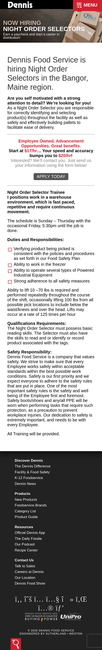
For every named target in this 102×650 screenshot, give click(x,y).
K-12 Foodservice (29, 478)
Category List (25, 511)
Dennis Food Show (30, 583)
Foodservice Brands (31, 505)
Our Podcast (25, 544)
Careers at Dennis (29, 572)
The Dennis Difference (33, 466)
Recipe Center (26, 550)
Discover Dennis (29, 461)
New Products (26, 500)
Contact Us (24, 560)
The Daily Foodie (28, 539)
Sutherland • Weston (64, 633)
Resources (24, 527)
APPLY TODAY (51, 176)
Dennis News (25, 484)
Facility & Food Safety (32, 472)
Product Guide (26, 517)
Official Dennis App (30, 533)
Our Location (25, 578)
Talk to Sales (25, 566)
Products (22, 494)
